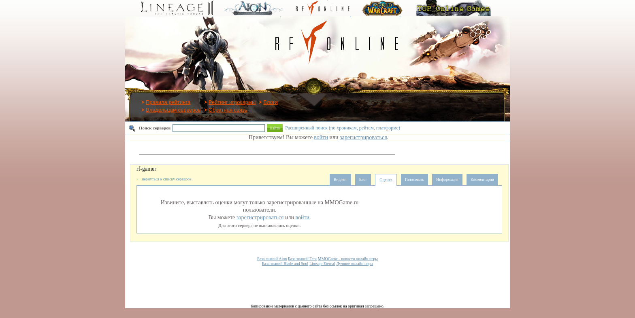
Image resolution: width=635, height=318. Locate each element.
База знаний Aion (272, 259)
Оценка (385, 180)
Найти (275, 128)
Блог (363, 179)
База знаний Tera (302, 259)
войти (321, 137)
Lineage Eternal (322, 263)
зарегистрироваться (363, 137)
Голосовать (414, 179)
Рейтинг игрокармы (232, 102)
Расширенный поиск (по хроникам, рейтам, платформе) (342, 128)
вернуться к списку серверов (164, 179)
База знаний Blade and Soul (285, 263)
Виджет (340, 179)
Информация (447, 179)
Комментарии (482, 179)
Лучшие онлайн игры (354, 263)
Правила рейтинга (168, 102)
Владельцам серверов (173, 110)
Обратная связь (228, 110)
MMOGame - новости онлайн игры (348, 259)
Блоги (270, 102)
